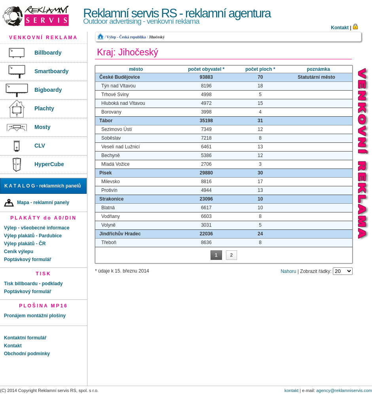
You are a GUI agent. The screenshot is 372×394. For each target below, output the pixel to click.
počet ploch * (260, 69)
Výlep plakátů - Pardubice (33, 236)
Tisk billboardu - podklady (33, 283)
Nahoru (288, 271)
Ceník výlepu (18, 251)
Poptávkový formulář (27, 259)
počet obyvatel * (206, 69)
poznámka (318, 69)
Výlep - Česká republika (126, 37)
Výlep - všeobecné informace (36, 228)
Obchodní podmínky (27, 353)
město (136, 69)
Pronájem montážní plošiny (35, 315)
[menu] (43, 109)
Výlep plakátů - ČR (25, 243)
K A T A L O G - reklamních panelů (42, 186)
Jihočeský (157, 37)
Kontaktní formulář (25, 338)
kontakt (291, 390)
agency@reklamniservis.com (344, 390)
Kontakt (340, 27)
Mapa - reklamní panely (36, 202)
